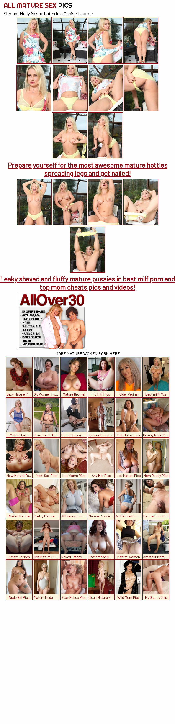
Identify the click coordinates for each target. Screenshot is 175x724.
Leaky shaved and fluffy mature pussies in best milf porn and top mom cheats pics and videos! (87, 283)
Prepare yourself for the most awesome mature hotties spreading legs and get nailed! (87, 169)
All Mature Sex (37, 5)
